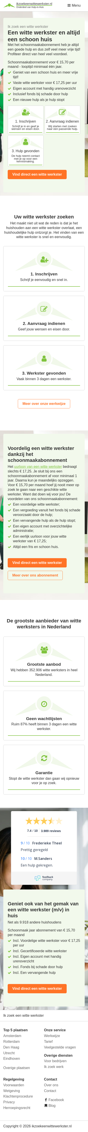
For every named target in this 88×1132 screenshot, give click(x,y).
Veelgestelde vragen (60, 1047)
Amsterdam (12, 1036)
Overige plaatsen (16, 1068)
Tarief (48, 1041)
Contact (50, 1091)
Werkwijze (52, 1036)
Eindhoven (11, 1058)
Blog (51, 1105)
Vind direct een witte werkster (37, 174)
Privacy (9, 1102)
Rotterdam (11, 1041)
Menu (74, 5)
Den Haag (11, 1047)
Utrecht (9, 1053)
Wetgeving (11, 1091)
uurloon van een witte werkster (38, 466)
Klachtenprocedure (18, 1096)
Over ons (51, 1085)
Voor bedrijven (55, 1061)
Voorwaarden (13, 1085)
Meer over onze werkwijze (44, 404)
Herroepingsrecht (16, 1108)
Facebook (56, 1100)
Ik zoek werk (54, 1067)
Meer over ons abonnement (35, 575)
